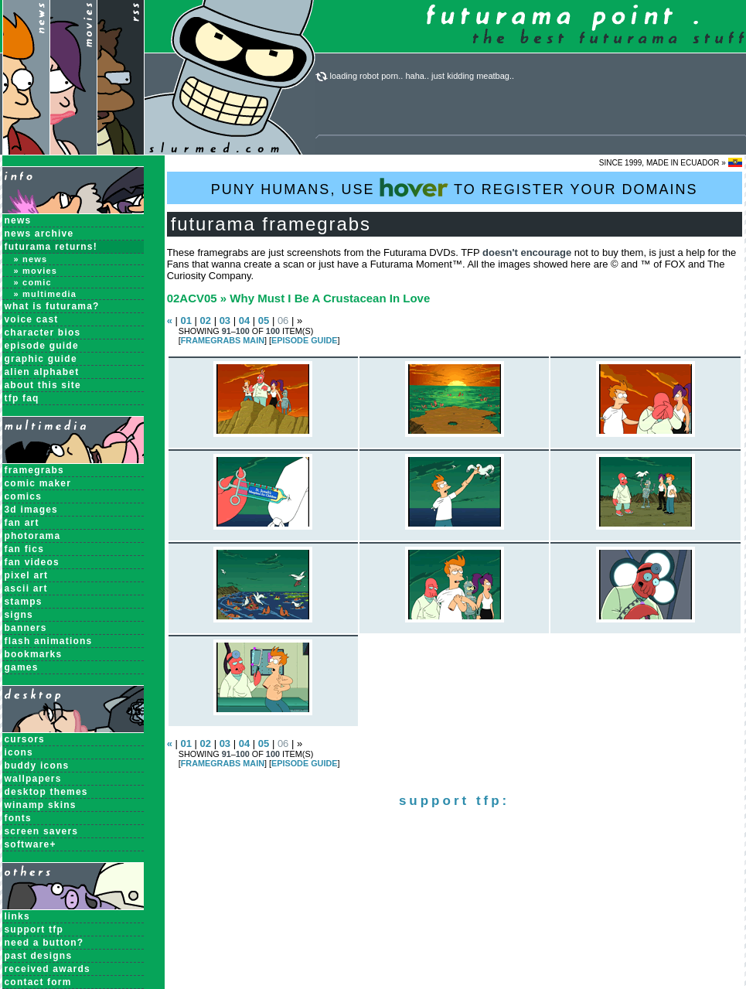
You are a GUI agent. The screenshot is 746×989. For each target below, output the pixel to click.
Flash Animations (49, 641)
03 (225, 320)
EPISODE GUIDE (304, 340)
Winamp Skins (41, 805)
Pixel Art (27, 575)
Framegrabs (34, 470)
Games (22, 667)
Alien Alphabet (42, 372)
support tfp (34, 929)
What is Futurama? (52, 306)
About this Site (43, 385)
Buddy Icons (37, 765)
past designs (39, 955)
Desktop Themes (46, 791)
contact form (38, 982)
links (17, 916)
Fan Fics (25, 549)
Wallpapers (33, 778)
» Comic (33, 282)
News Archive (39, 233)
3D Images (32, 509)
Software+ (30, 844)
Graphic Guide (41, 358)
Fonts (18, 818)
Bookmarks (34, 654)
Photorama (33, 535)
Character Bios (43, 332)
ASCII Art (26, 588)
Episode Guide (42, 345)
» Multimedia (45, 293)
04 (244, 320)
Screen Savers (42, 831)
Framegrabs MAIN (222, 340)
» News (31, 259)
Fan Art (22, 522)
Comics (24, 496)
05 (263, 320)
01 (185, 320)
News (18, 220)
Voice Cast (32, 319)
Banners (26, 627)
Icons (19, 752)
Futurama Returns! (51, 246)
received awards (47, 968)
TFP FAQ (22, 398)
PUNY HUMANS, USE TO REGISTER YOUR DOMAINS (454, 187)
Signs (19, 614)
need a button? (44, 942)
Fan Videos (32, 562)
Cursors (25, 739)
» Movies (36, 270)
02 (205, 320)
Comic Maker (38, 483)
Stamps (24, 601)
